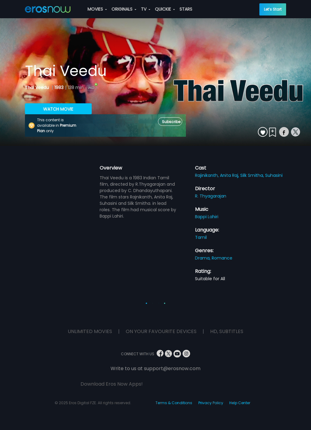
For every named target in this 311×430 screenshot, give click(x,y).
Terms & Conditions (174, 402)
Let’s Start (273, 9)
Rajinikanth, (207, 175)
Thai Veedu (37, 87)
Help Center (239, 402)
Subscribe (171, 121)
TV (145, 9)
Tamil (201, 237)
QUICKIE (165, 9)
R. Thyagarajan (210, 196)
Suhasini (273, 175)
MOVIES (97, 9)
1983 (58, 87)
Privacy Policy (210, 402)
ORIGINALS (123, 9)
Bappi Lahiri (206, 217)
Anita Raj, (230, 175)
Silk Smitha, (252, 175)
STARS (185, 9)
